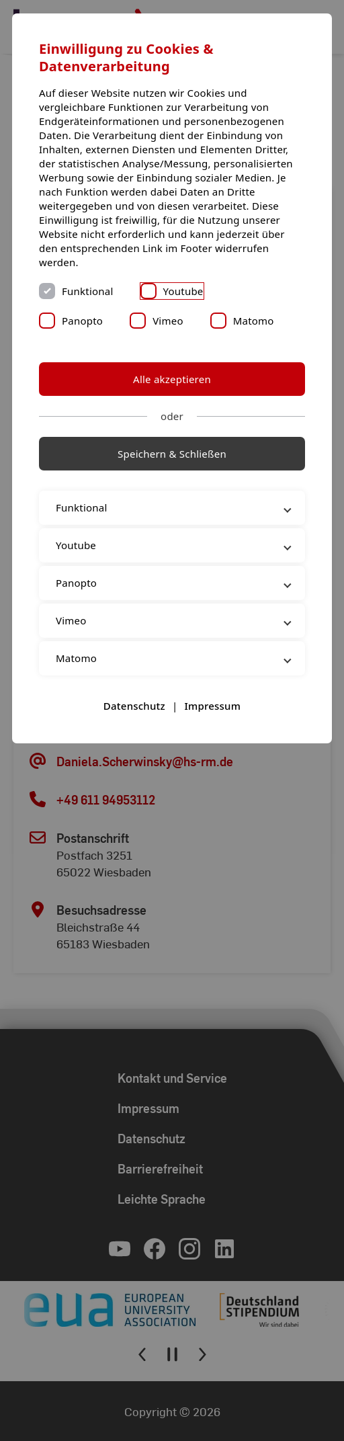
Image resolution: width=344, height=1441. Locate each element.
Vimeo (168, 320)
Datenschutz (134, 705)
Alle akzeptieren (172, 379)
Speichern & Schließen (172, 453)
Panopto (82, 320)
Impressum (212, 705)
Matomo (253, 320)
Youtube (183, 291)
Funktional (88, 291)
